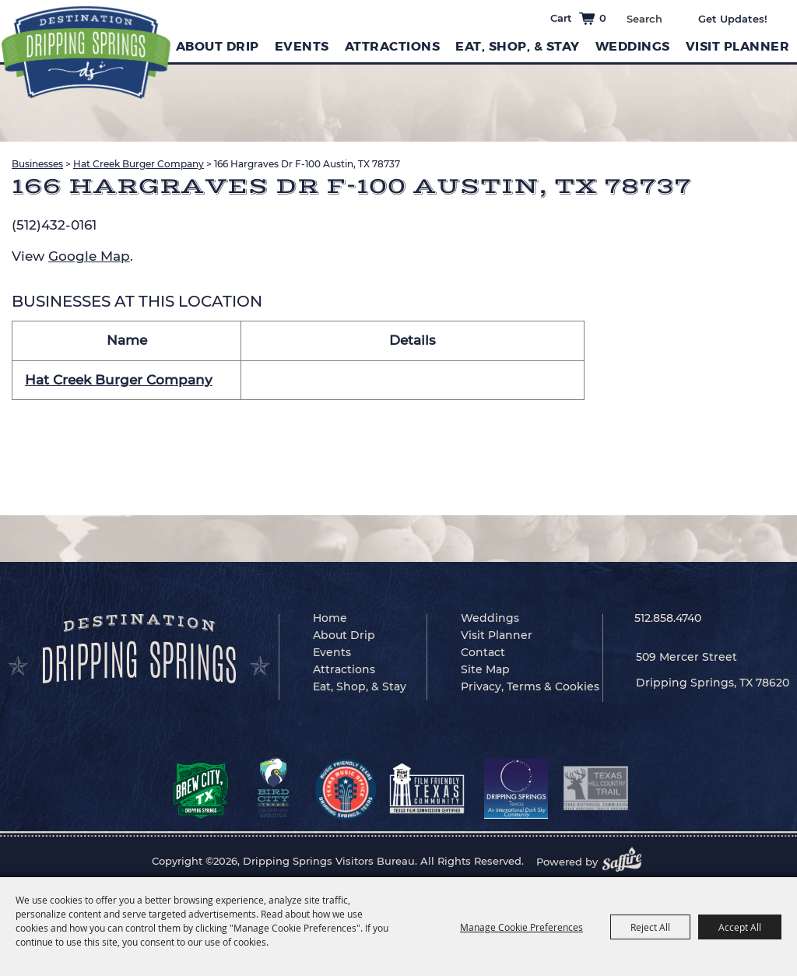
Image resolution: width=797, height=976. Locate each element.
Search (673, 17)
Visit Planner (738, 46)
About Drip (217, 46)
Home (330, 618)
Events (302, 46)
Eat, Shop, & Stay (517, 46)
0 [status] (602, 18)
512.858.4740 (667, 618)
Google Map (89, 256)
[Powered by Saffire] (626, 861)
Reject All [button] (650, 927)
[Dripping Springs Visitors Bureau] (86, 52)
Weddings (632, 46)
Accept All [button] (739, 927)
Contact (483, 652)
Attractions (393, 46)
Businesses (37, 164)
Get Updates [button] (743, 18)
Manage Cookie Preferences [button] (521, 927)
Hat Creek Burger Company (138, 164)
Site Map (485, 669)
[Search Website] (644, 18)
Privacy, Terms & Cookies (530, 686)
